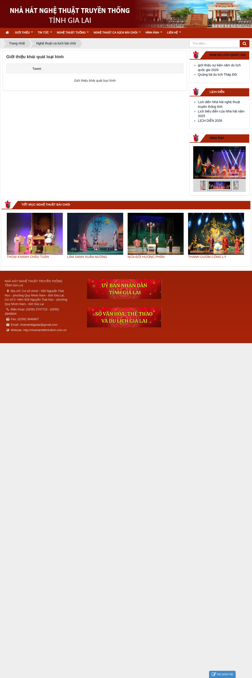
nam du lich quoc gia (228, 55)
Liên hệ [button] (174, 34)
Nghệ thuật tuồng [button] (73, 34)
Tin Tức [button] (45, 34)
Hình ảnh (217, 138)
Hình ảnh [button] (154, 34)
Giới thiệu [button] (24, 34)
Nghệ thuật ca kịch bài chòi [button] (117, 34)
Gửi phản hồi (222, 674)
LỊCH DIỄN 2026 (210, 120)
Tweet (36, 69)
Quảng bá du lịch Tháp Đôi (217, 74)
